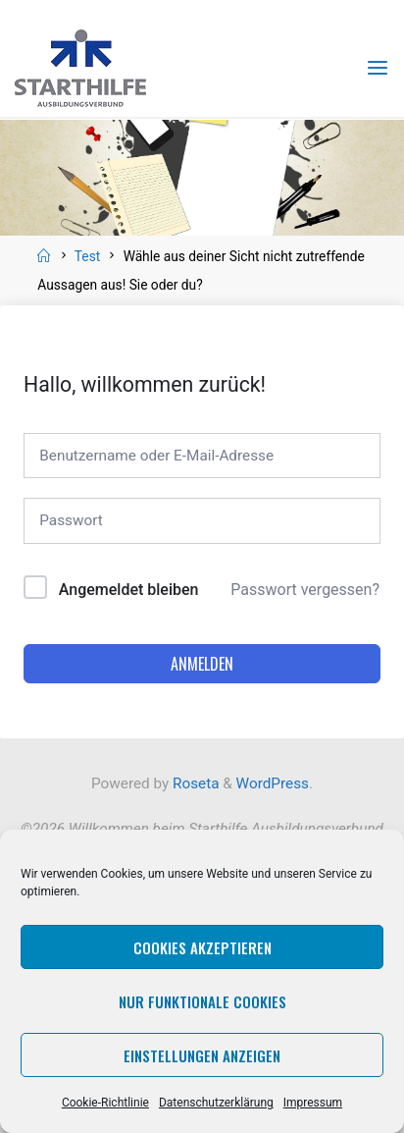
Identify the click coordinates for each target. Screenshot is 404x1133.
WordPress (272, 783)
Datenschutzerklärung (216, 1102)
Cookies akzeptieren (202, 947)
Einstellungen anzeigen (202, 1055)
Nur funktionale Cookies (202, 1001)
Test (87, 256)
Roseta (194, 783)
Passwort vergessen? (304, 589)
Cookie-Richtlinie (105, 1102)
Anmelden (202, 663)
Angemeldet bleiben (129, 589)
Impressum (312, 1102)
